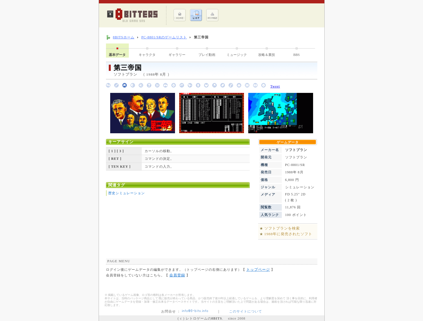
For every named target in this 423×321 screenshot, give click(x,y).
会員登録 (177, 275)
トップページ (258, 269)
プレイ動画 (206, 55)
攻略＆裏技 (266, 55)
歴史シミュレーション (126, 193)
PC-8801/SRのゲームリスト (164, 37)
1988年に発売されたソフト (288, 234)
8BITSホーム (123, 37)
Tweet (275, 86)
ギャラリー (177, 55)
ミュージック (237, 55)
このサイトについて (245, 311)
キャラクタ (147, 55)
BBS (296, 55)
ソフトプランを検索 (282, 228)
